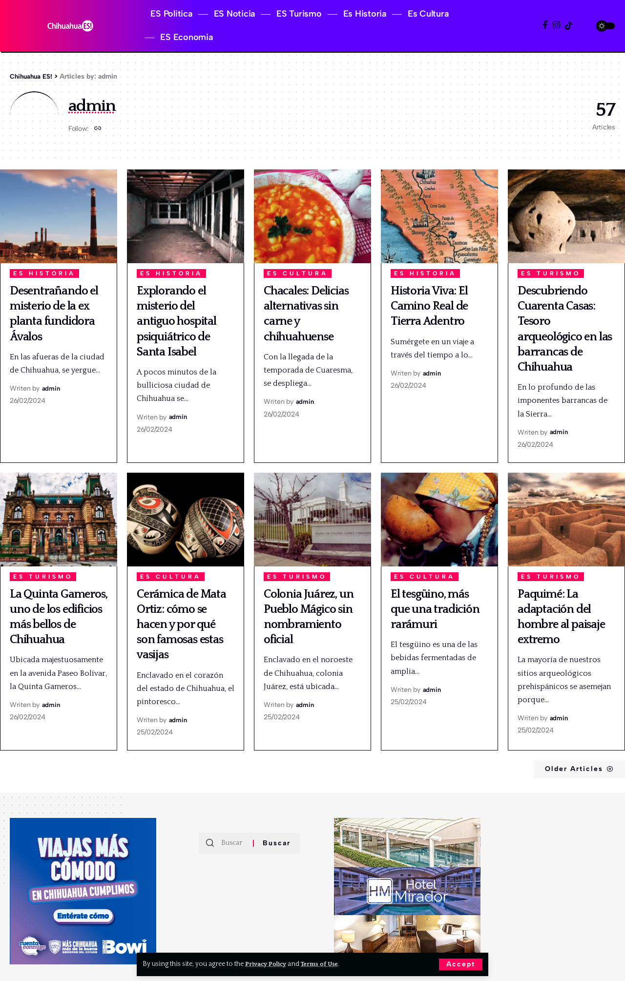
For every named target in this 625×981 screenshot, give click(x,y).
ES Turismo (551, 273)
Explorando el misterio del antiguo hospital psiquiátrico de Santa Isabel (176, 321)
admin (51, 388)
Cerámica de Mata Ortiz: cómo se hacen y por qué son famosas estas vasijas (181, 625)
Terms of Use (325, 964)
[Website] (98, 129)
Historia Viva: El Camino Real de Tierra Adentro (429, 306)
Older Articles (566, 769)
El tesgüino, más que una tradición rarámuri (435, 609)
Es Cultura (297, 273)
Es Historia (44, 273)
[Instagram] (556, 25)
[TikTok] (568, 25)
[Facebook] (545, 25)
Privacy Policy (268, 964)
